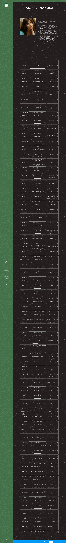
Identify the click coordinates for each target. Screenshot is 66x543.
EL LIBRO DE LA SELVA (38, 70)
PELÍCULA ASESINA (37, 453)
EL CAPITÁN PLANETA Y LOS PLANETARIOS (38, 149)
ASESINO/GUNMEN (37, 170)
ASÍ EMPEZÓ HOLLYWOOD (38, 332)
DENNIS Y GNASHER (37, 335)
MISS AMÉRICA (37, 86)
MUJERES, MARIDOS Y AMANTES (38, 235)
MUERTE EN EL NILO (37, 314)
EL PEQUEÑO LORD (37, 73)
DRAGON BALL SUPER (38, 495)
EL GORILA (38, 403)
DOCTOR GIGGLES (38, 186)
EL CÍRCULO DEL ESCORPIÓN (38, 96)
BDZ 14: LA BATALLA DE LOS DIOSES (37, 466)
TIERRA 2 (37, 411)
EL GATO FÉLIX (37, 188)
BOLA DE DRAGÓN (37, 115)
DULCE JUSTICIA (38, 306)
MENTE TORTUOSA (37, 434)
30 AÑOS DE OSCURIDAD (35, 463)
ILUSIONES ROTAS (38, 209)
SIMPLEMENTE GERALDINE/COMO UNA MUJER (38, 256)
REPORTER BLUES (38, 251)
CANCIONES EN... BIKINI (38, 91)
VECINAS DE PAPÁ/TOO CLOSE (37, 262)
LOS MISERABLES (38, 227)
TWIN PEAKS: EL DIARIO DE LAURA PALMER (38, 445)
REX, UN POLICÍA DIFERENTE (35, 317)
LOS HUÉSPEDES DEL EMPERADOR (38, 285)
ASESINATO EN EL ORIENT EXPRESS (37, 330)
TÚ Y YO (37, 361)
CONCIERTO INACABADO (37, 301)
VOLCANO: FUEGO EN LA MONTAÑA (37, 416)
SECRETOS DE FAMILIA (38, 408)
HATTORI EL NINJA (37, 275)
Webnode (8, 541)
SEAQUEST (35, 293)
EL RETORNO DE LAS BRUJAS (38, 207)
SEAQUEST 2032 (35, 356)
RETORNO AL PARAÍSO (38, 290)
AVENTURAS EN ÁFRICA (37, 172)
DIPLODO (37, 264)
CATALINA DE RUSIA (37, 65)
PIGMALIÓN (38, 243)
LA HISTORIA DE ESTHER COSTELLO (37, 214)
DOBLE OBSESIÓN (38, 144)
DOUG (38, 146)
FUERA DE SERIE (38, 272)
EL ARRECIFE (37, 337)
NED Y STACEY (35, 343)
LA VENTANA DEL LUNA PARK (37, 83)
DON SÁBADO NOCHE (38, 421)
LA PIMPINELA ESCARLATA (38, 81)
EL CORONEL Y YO (38, 267)
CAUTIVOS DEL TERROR (37, 141)
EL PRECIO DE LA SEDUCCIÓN (37, 204)
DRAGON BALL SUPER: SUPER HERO (37, 531)
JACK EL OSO (37, 280)
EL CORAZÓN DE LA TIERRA (38, 461)
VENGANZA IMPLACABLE (37, 327)
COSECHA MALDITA (37, 94)
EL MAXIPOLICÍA (35, 201)
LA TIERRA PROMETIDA (38, 458)
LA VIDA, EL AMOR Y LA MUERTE (38, 311)
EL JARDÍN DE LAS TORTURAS (37, 191)
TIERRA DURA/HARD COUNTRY (37, 112)
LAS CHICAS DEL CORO (38, 225)
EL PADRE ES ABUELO (38, 427)
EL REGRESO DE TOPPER (37, 455)
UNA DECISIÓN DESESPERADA (37, 372)
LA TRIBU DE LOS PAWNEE (38, 217)
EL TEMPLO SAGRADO (38, 151)
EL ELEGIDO (34, 424)
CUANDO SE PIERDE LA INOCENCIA (38, 400)
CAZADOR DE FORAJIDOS (37, 298)
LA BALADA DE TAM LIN (37, 154)
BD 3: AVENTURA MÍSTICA (37, 175)
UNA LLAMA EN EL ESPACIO (38, 167)
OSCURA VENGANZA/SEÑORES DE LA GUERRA (37, 241)
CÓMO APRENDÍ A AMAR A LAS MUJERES (37, 68)
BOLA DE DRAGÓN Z (37, 136)
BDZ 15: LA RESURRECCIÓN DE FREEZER (38, 487)
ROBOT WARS (37, 254)
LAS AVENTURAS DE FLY (37, 220)
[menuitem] (6, 262)
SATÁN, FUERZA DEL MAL (37, 89)
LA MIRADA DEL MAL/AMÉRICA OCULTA (38, 429)
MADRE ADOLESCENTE (38, 432)
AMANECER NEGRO (37, 419)
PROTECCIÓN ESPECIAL (35, 348)
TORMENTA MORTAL (36, 259)
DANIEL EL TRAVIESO (38, 303)
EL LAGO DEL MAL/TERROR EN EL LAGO (38, 406)
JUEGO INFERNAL (38, 107)
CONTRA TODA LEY (37, 180)
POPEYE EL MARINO (37, 288)
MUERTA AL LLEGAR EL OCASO (37, 437)
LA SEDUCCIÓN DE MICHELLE (38, 340)
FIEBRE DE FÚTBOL (37, 269)
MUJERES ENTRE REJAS (38, 110)
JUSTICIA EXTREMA (37, 212)
